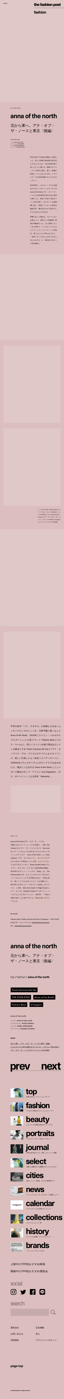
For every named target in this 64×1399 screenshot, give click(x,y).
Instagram (13, 1292)
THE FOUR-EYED (21, 997)
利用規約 (15, 1340)
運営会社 (15, 1328)
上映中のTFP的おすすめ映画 (28, 1264)
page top (17, 1365)
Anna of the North (44, 997)
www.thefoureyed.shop (23, 926)
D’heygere (36, 1004)
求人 (38, 1334)
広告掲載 (40, 1328)
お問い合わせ (17, 1334)
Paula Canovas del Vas (24, 990)
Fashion (40, 12)
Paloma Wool (19, 1004)
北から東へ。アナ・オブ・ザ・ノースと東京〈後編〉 (31, 1043)
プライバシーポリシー (46, 1340)
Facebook (33, 1292)
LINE (42, 1292)
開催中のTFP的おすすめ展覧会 (29, 1271)
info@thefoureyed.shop (40, 922)
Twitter (23, 1292)
